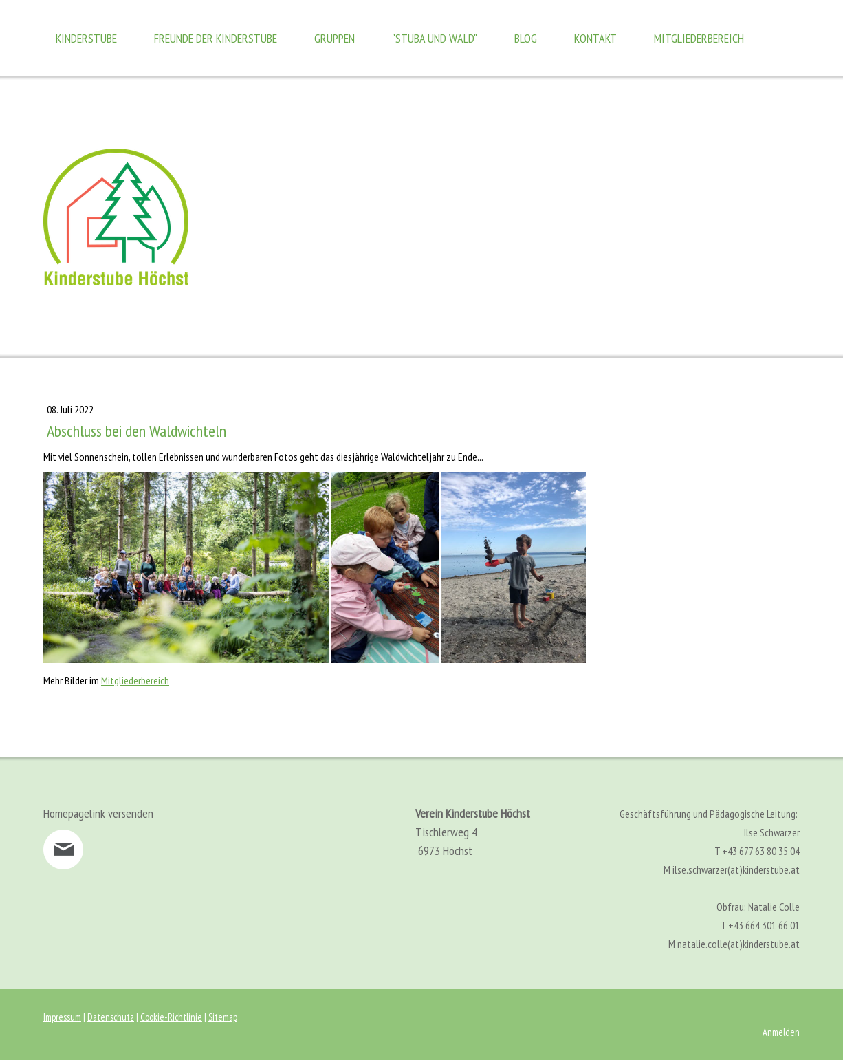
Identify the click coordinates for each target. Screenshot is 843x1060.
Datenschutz (110, 1017)
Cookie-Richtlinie (171, 1017)
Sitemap (222, 1017)
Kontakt (595, 38)
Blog (525, 38)
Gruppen (334, 38)
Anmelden (781, 1032)
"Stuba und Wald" (434, 38)
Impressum (62, 1017)
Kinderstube (86, 38)
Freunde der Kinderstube (215, 38)
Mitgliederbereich (699, 38)
